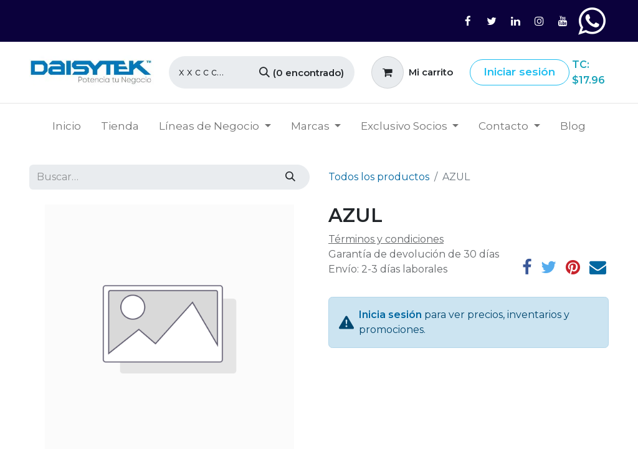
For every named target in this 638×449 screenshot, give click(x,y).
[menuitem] (66, 127)
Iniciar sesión (519, 71)
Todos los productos (378, 177)
